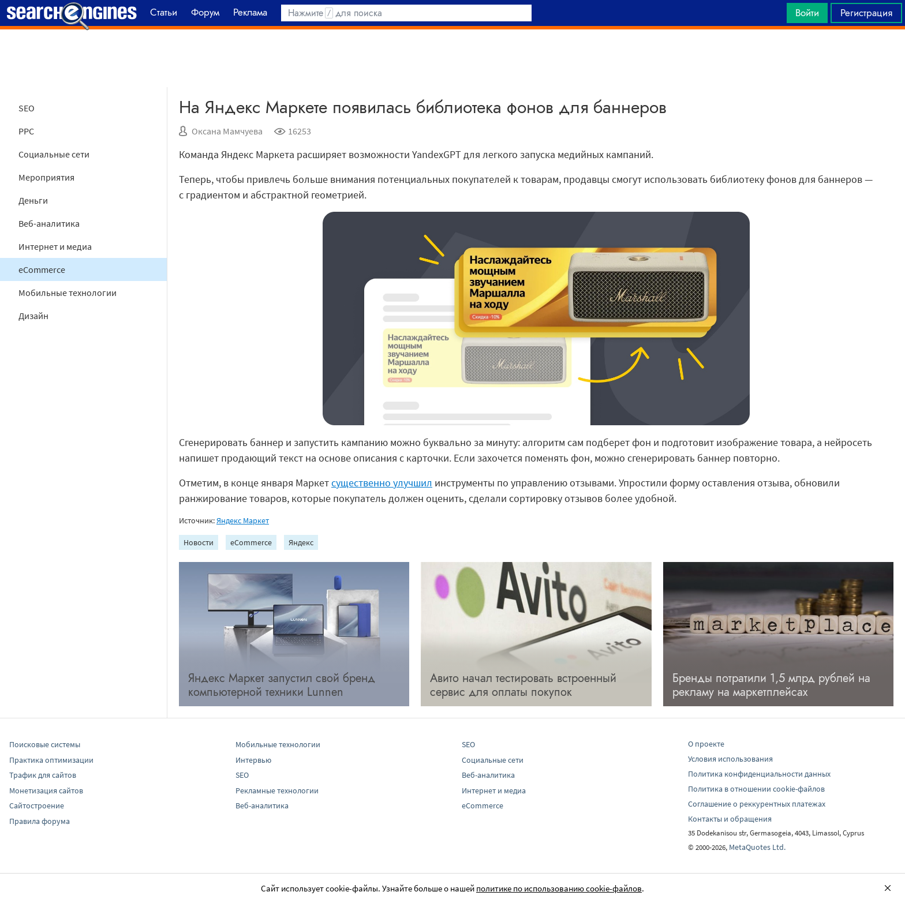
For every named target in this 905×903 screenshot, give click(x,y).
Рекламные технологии (277, 790)
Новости (199, 542)
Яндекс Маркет (242, 520)
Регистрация (866, 13)
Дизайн (33, 315)
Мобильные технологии (67, 292)
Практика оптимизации (51, 760)
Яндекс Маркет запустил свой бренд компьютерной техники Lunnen (281, 685)
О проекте (706, 744)
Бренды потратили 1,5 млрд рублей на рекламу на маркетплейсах (771, 685)
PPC (26, 131)
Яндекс (301, 542)
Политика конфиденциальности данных (759, 774)
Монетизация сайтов (46, 790)
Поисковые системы (44, 744)
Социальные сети (53, 154)
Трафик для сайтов (42, 775)
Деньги (33, 200)
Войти (807, 13)
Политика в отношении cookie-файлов (756, 789)
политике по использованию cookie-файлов (559, 888)
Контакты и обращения (730, 819)
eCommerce (41, 269)
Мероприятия (46, 177)
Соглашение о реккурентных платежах (756, 804)
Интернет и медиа (55, 246)
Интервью (253, 760)
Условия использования (730, 759)
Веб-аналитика (49, 223)
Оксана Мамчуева (227, 131)
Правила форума (39, 821)
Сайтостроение (36, 805)
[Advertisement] (452, 58)
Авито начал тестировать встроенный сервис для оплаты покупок (523, 685)
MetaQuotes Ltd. (757, 847)
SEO (26, 108)
